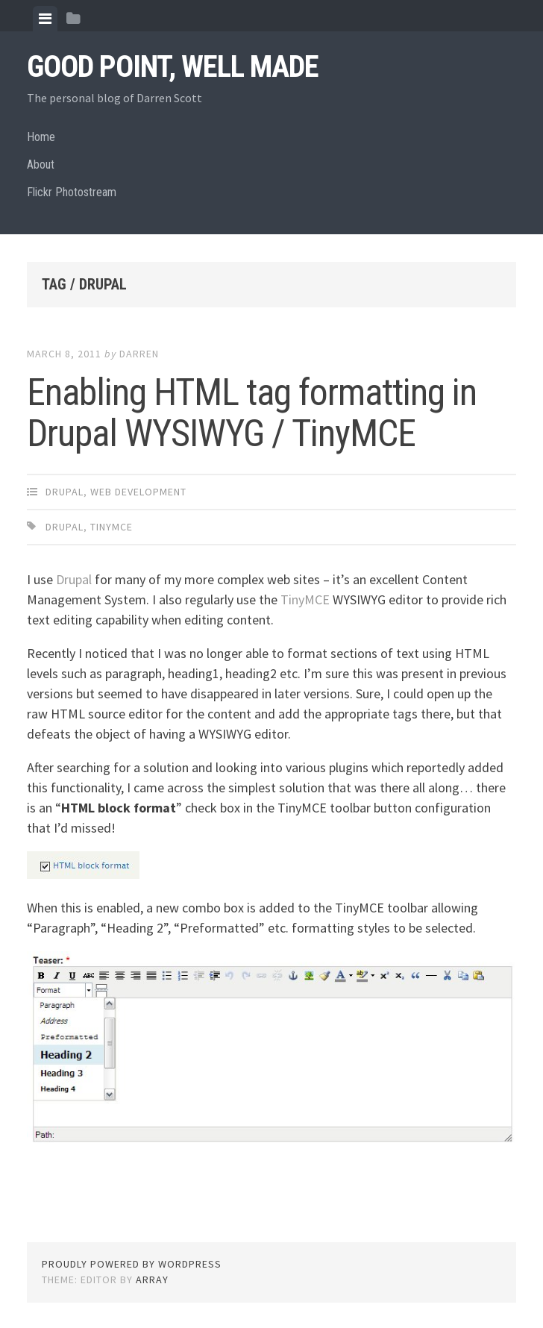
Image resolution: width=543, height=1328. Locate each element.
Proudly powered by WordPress (132, 1264)
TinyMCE (306, 599)
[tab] (45, 18)
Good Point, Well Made (172, 66)
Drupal (64, 491)
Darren (139, 353)
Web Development (138, 491)
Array (152, 1279)
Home (41, 137)
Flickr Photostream (71, 192)
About (40, 164)
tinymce (111, 526)
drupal (64, 526)
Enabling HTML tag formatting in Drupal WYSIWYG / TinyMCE (252, 413)
